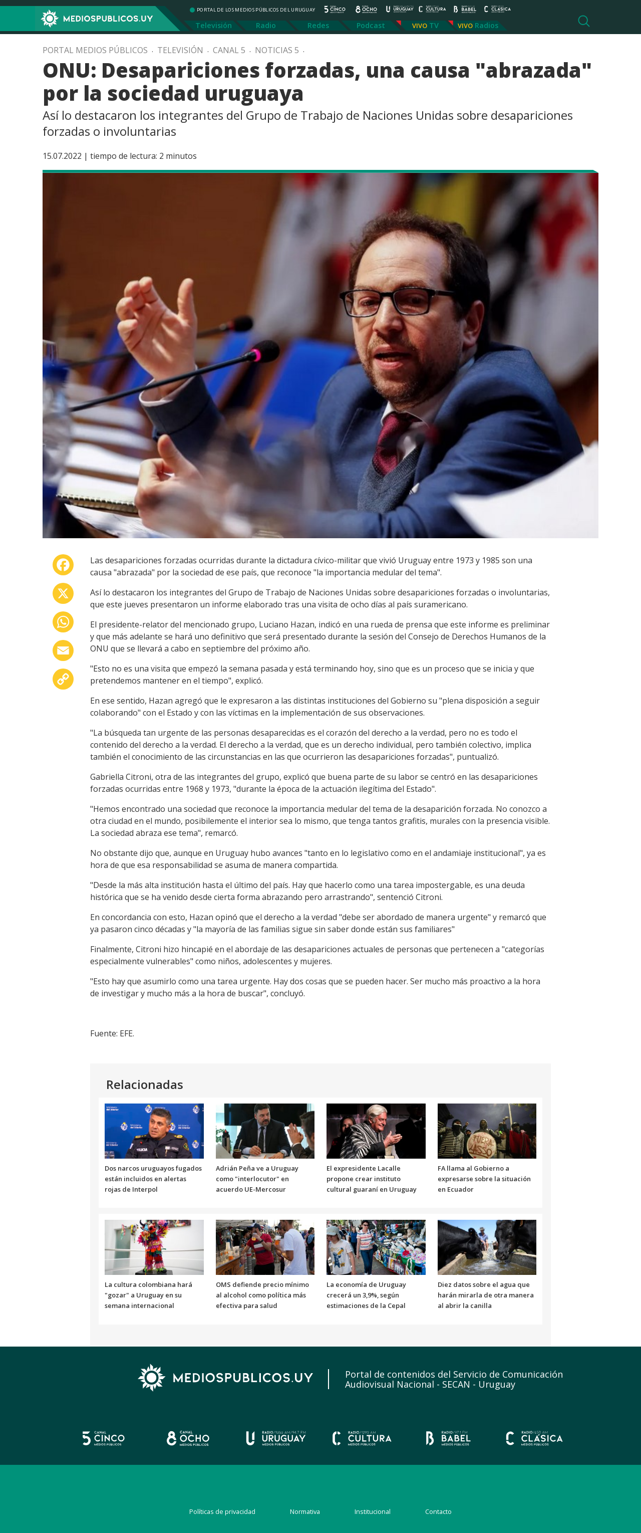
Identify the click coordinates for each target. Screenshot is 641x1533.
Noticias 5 (277, 50)
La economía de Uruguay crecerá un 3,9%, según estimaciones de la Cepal (366, 1295)
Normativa (305, 1511)
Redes (318, 25)
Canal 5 (229, 50)
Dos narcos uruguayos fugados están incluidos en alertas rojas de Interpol (153, 1179)
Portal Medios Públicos (95, 50)
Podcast (371, 25)
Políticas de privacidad (222, 1511)
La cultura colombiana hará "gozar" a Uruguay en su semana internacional (148, 1295)
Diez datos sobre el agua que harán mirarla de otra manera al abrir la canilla (486, 1295)
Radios (486, 25)
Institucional (373, 1511)
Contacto (438, 1511)
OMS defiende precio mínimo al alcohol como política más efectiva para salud (262, 1295)
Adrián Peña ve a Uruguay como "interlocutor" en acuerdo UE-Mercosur (257, 1179)
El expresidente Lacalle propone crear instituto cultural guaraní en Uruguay (372, 1179)
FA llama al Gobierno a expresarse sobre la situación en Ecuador (484, 1179)
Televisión (213, 25)
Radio (266, 25)
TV (434, 25)
